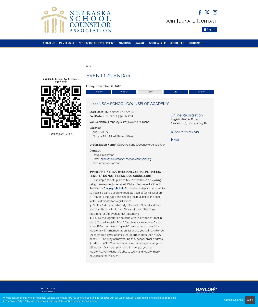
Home (89, 66)
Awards (140, 43)
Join (170, 21)
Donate (187, 21)
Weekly (124, 91)
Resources (177, 43)
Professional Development (96, 43)
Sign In (209, 29)
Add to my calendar (185, 132)
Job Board (194, 43)
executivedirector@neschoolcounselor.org (126, 159)
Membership (67, 43)
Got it (250, 299)
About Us (49, 43)
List (175, 91)
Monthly (98, 91)
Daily (150, 91)
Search (201, 91)
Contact (207, 21)
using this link (114, 188)
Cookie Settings (233, 299)
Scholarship (157, 43)
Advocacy (125, 43)
